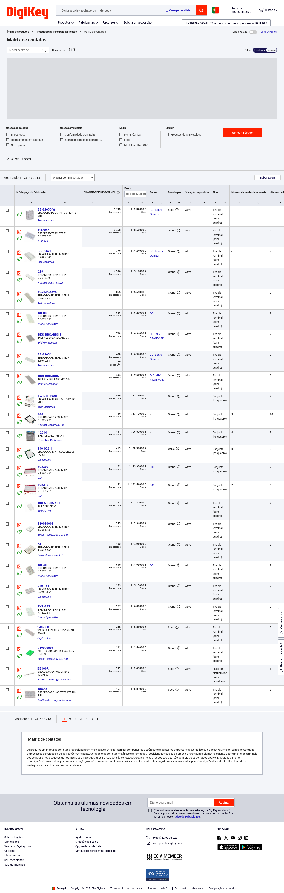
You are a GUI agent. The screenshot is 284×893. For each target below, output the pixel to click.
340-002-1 (45, 448)
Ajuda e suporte (84, 837)
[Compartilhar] (269, 32)
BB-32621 (44, 251)
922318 (43, 484)
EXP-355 (44, 606)
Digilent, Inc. (44, 459)
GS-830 (43, 313)
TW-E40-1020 (47, 292)
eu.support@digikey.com (164, 844)
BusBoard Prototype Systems (54, 679)
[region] (142, 883)
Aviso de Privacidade (187, 816)
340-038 (43, 627)
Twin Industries (46, 303)
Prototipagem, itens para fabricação (56, 31)
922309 (43, 466)
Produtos (64, 22)
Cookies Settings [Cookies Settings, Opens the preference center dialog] (217, 883)
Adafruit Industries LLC (51, 282)
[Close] (277, 883)
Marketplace (11, 841)
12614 (42, 432)
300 (152, 467)
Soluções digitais (14, 860)
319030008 (45, 523)
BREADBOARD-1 (49, 503)
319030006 (45, 648)
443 (40, 414)
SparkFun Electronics (50, 440)
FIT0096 (43, 230)
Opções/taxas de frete (88, 846)
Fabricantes (87, 22)
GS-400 (43, 565)
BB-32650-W (46, 209)
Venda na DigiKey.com (17, 846)
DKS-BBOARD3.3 (49, 334)
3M (40, 477)
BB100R (43, 668)
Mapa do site (12, 855)
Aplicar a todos (242, 132)
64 (39, 544)
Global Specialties (48, 324)
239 (40, 271)
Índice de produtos (18, 31)
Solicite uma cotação (137, 22)
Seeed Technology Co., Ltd (53, 534)
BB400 (42, 689)
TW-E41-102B (47, 396)
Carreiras (9, 850)
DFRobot (43, 241)
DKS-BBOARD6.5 (49, 376)
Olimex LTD (44, 511)
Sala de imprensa (14, 864)
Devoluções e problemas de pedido (95, 850)
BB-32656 (44, 354)
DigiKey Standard (48, 342)
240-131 (43, 585)
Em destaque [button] (68, 177)
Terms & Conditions (78, 888)
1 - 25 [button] (23, 177)
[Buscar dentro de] (24, 50)
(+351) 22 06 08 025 (161, 838)
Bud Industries (46, 220)
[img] (27, 13)
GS (152, 313)
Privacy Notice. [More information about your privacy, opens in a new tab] (105, 888)
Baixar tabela (267, 177)
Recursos (109, 22)
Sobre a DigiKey (13, 837)
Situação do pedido (86, 841)
